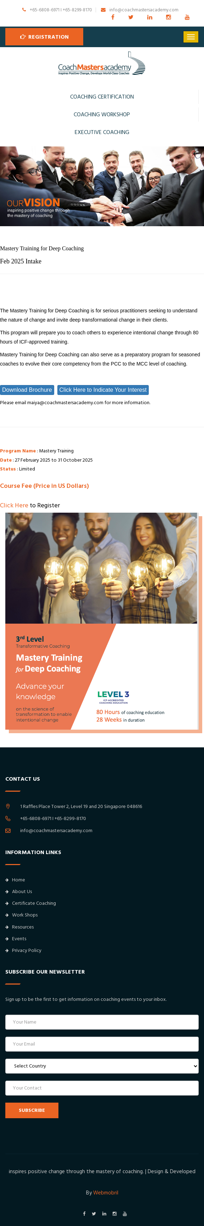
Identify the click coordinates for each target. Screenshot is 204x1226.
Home (15, 880)
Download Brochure (27, 390)
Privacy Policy (23, 950)
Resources (19, 927)
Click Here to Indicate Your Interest (103, 390)
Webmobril (105, 1193)
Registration (44, 36)
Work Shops (21, 915)
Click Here (14, 505)
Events (15, 938)
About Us (18, 891)
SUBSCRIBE (32, 1110)
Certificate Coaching (30, 903)
